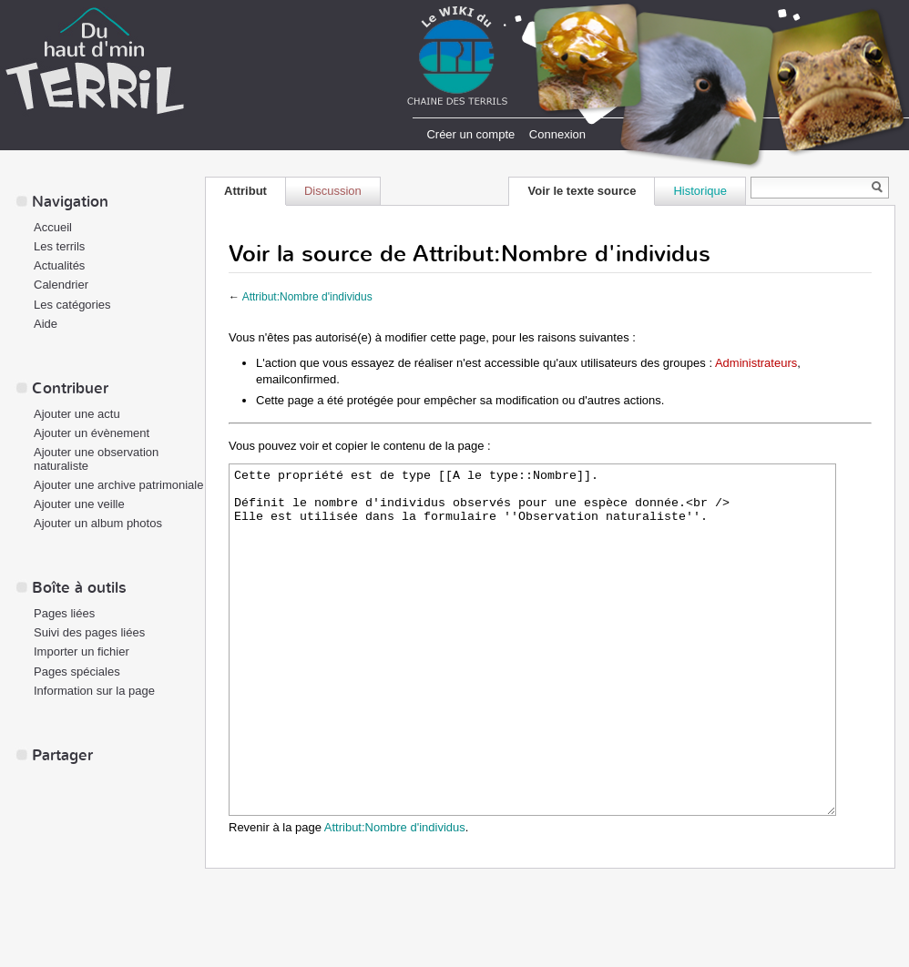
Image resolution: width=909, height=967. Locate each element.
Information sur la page (94, 690)
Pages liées (64, 613)
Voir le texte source (581, 191)
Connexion (557, 134)
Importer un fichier (81, 651)
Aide (45, 324)
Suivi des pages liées (89, 632)
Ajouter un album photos (98, 523)
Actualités (59, 265)
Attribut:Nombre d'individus (307, 296)
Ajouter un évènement (91, 433)
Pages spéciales (77, 671)
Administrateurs (756, 363)
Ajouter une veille (79, 504)
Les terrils (59, 246)
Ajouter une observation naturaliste (96, 459)
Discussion (333, 191)
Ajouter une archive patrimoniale (118, 485)
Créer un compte (470, 134)
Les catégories (72, 304)
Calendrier (61, 284)
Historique (700, 191)
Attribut (245, 191)
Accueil (53, 227)
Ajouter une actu (77, 414)
